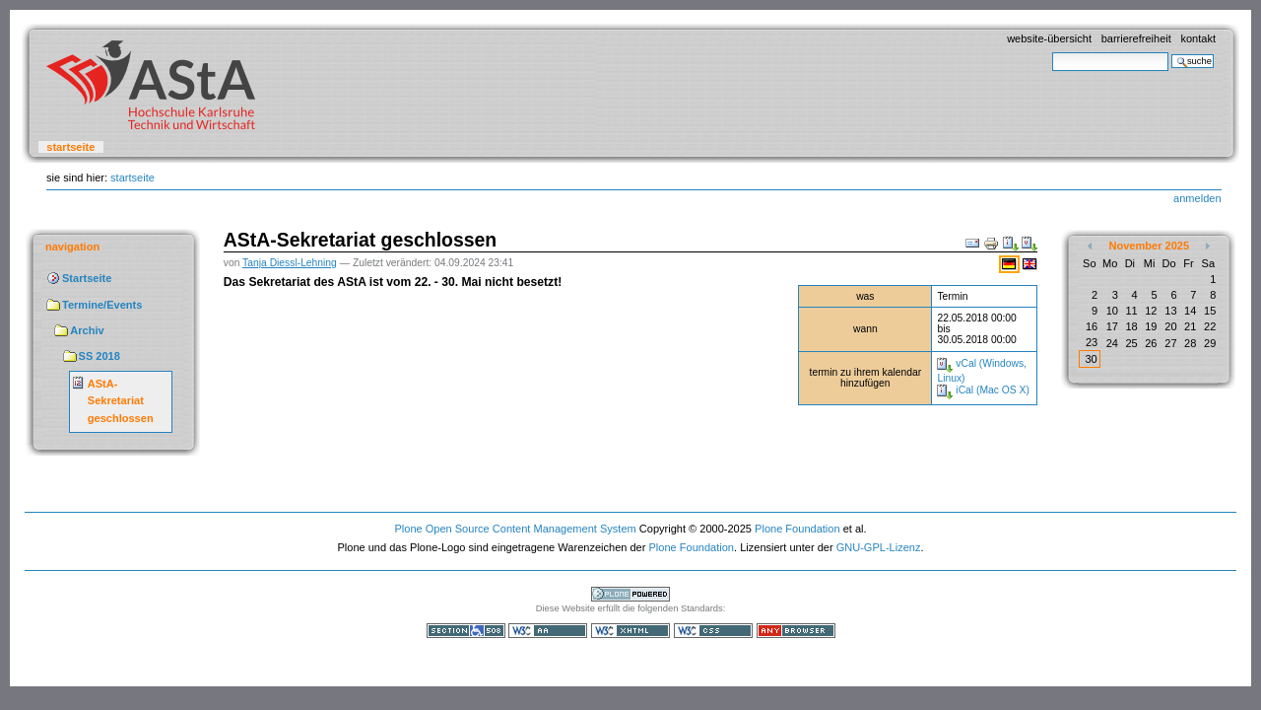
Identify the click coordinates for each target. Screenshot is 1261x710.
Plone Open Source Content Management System (514, 528)
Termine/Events (102, 305)
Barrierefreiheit (1136, 38)
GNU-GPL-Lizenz (878, 547)
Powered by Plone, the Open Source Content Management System (630, 594)
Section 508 (466, 630)
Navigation (72, 246)
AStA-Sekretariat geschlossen (121, 401)
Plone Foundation (797, 528)
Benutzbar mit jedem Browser (796, 630)
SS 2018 (99, 356)
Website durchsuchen (1051, 51)
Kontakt (1198, 38)
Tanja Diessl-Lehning (289, 262)
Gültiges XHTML (630, 630)
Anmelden (1197, 198)
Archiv (86, 330)
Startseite (70, 147)
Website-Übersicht (1049, 38)
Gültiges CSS (713, 630)
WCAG (547, 630)
